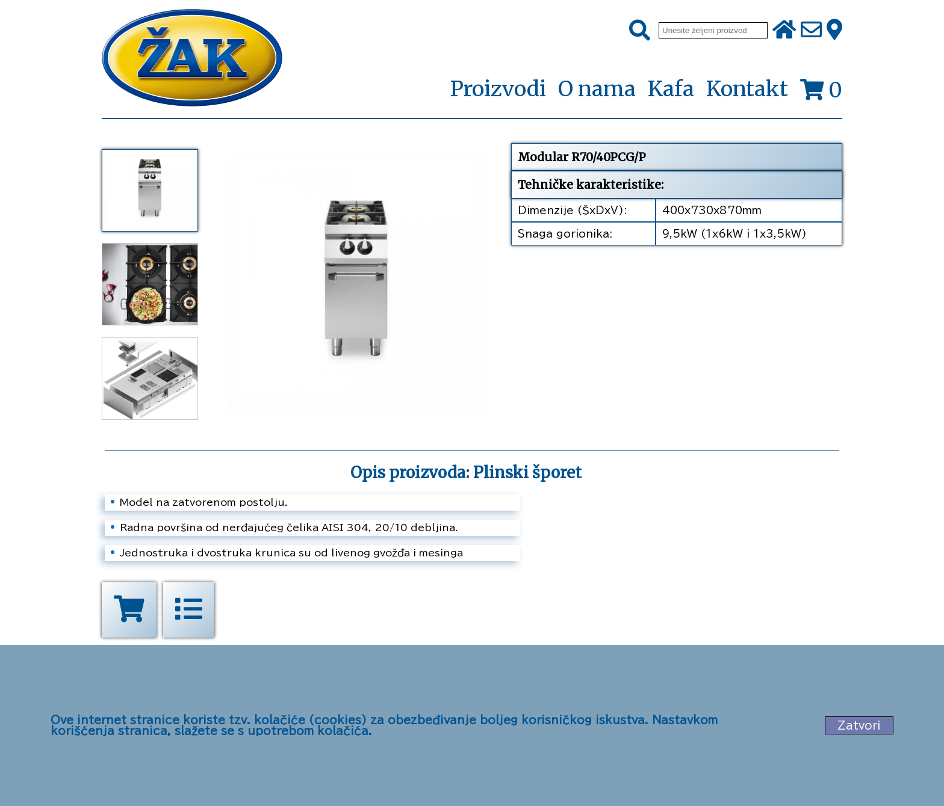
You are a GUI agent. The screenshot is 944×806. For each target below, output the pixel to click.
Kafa (671, 89)
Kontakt (747, 89)
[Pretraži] (640, 30)
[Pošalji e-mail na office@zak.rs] (811, 31)
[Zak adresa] (834, 31)
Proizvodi (498, 89)
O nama (597, 89)
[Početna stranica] (192, 59)
